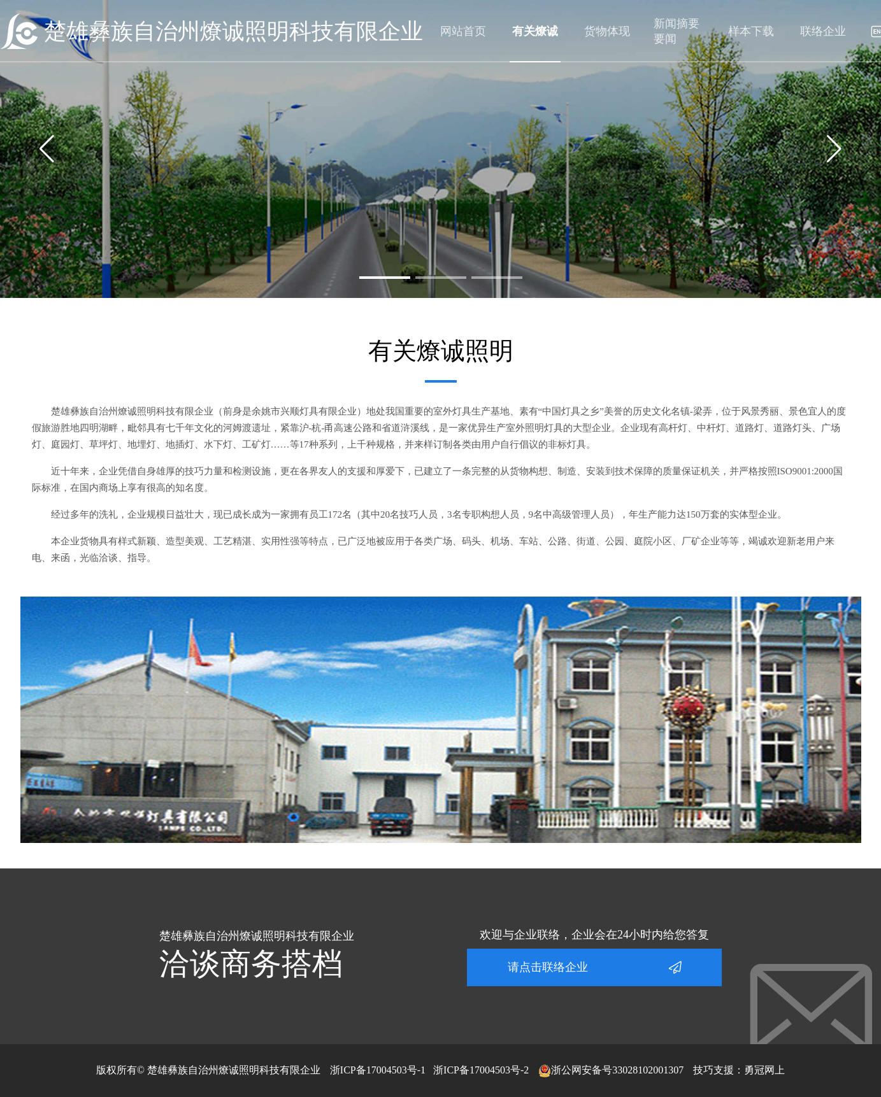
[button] (384, 277)
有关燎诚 (535, 31)
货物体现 (607, 31)
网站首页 (463, 31)
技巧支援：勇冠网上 (739, 1070)
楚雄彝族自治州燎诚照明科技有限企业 (233, 31)
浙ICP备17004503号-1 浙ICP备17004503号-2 (429, 1070)
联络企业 (823, 31)
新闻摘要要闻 (676, 31)
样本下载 (751, 31)
